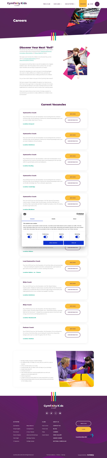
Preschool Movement (46, 51)
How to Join (45, 425)
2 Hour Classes (30, 432)
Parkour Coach (28, 327)
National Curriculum (59, 441)
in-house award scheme (30, 58)
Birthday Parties (31, 438)
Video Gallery (57, 435)
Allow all (74, 242)
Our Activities (69, 4)
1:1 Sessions (16, 441)
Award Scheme (57, 438)
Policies (58, 454)
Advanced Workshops (32, 435)
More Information (73, 120)
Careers (55, 432)
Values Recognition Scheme (27, 60)
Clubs (44, 421)
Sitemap (63, 454)
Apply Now (73, 114)
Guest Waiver (45, 435)
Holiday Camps (30, 441)
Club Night (16, 438)
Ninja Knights (29, 53)
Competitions (30, 428)
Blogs (55, 428)
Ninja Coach (27, 282)
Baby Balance (30, 425)
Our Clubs (57, 4)
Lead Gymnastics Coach (31, 261)
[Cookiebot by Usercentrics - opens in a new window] (77, 214)
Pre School (16, 432)
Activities (16, 421)
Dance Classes (17, 435)
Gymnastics (22, 53)
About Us (56, 421)
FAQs (43, 432)
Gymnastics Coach (29, 113)
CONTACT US (56, 425)
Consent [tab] (32, 218)
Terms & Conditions (50, 454)
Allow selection (53, 242)
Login (83, 429)
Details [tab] (53, 218)
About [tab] (74, 218)
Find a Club (46, 4)
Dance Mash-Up (39, 53)
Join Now (83, 4)
